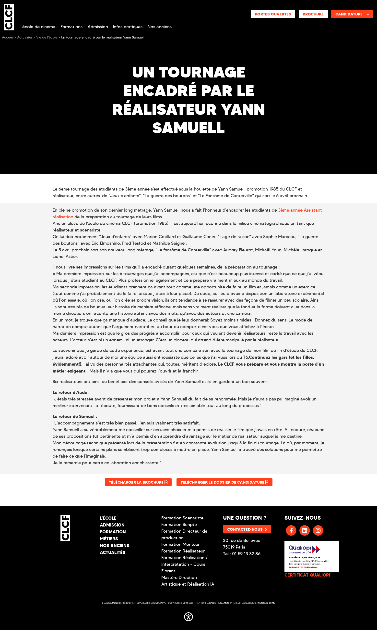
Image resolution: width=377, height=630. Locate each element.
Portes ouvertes (273, 14)
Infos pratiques (127, 26)
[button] (188, 615)
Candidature (352, 14)
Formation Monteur (180, 544)
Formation (113, 532)
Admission (98, 26)
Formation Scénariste (182, 518)
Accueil (7, 37)
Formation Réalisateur (183, 551)
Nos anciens (160, 26)
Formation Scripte (179, 524)
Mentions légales (206, 603)
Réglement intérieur (229, 603)
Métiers (109, 538)
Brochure (313, 14)
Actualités (112, 552)
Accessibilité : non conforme (258, 603)
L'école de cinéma (37, 26)
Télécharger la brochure (138, 482)
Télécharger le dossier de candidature (224, 482)
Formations (71, 26)
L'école (108, 518)
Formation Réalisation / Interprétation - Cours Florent (184, 564)
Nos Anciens (114, 545)
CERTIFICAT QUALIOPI (307, 575)
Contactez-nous (247, 529)
